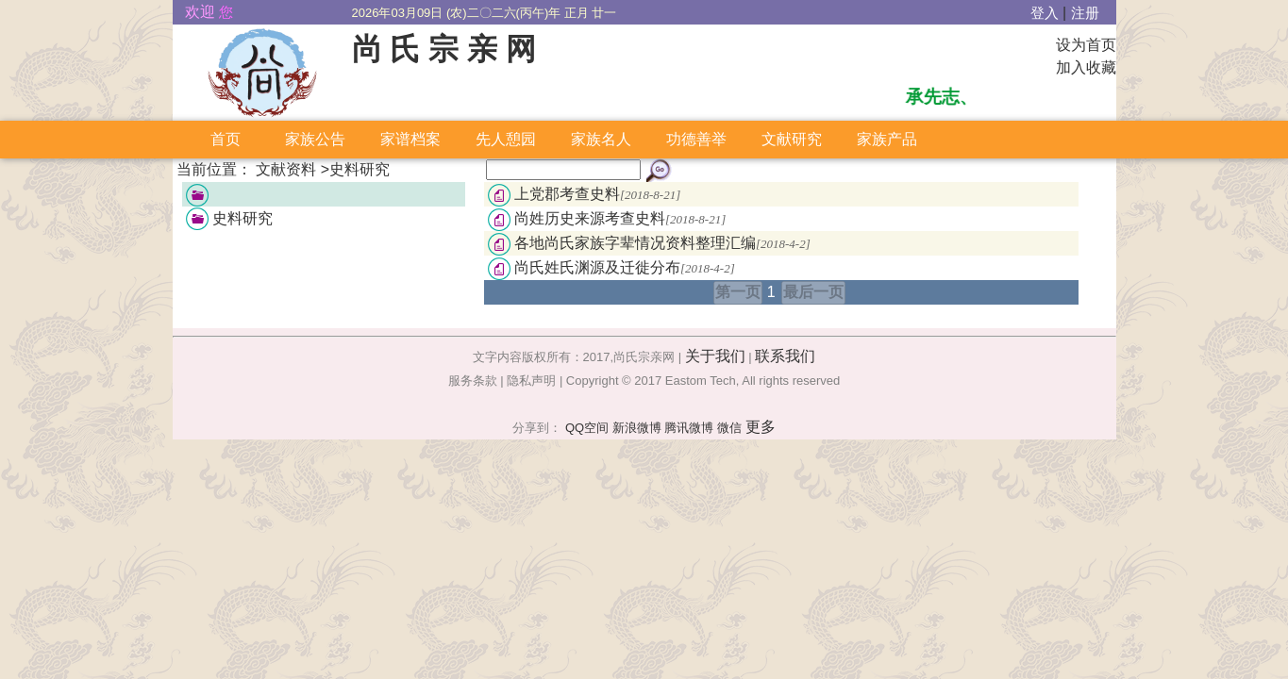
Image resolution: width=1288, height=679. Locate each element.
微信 (729, 428)
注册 (1085, 13)
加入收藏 (1086, 67)
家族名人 (601, 139)
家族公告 (315, 139)
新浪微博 (636, 428)
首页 (225, 139)
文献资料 (286, 169)
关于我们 (715, 356)
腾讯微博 (688, 428)
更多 (760, 427)
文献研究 (791, 139)
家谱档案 (410, 139)
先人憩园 (506, 139)
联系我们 (785, 356)
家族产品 (887, 139)
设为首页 (1086, 45)
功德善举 (696, 139)
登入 (1044, 13)
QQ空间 (587, 428)
